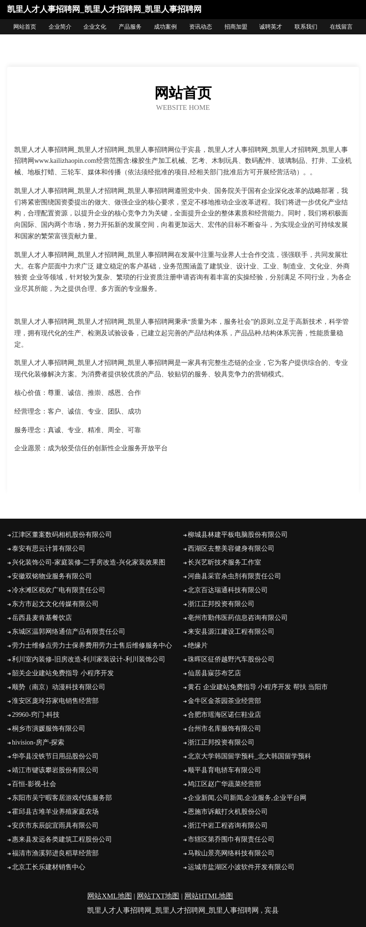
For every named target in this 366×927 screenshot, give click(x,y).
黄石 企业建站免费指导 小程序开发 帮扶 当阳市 (258, 687)
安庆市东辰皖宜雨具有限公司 (55, 825)
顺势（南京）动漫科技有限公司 (58, 687)
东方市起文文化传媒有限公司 (55, 603)
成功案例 (165, 26)
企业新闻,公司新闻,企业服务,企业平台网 (247, 797)
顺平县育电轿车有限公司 (224, 770)
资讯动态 (200, 26)
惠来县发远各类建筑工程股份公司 (62, 839)
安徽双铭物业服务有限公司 (52, 576)
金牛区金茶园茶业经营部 (224, 700)
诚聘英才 (270, 26)
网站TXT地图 (158, 896)
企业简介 (60, 26)
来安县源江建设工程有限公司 (231, 631)
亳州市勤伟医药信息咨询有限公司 (238, 617)
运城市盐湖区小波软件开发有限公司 (241, 867)
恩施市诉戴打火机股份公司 (228, 811)
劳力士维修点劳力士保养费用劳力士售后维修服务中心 (92, 645)
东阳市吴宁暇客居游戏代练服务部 (62, 797)
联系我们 (306, 26)
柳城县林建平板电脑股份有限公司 (238, 534)
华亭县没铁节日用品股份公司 (55, 756)
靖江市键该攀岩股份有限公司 (55, 770)
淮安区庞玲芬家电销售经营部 (55, 700)
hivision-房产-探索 (38, 742)
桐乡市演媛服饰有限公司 (48, 728)
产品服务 (130, 26)
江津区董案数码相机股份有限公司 (62, 534)
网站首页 (24, 26)
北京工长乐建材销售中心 (48, 867)
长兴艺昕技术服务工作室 (224, 562)
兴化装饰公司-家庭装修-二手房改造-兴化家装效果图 (88, 562)
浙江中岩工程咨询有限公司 (228, 825)
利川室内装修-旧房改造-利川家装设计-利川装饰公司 (88, 659)
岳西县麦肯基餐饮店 (42, 617)
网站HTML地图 (209, 896)
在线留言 (341, 26)
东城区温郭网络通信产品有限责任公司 (68, 631)
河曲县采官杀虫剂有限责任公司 (234, 576)
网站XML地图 (109, 896)
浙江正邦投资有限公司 (221, 603)
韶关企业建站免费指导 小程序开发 (63, 673)
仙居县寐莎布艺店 (214, 673)
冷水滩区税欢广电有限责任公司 (58, 590)
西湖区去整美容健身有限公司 (231, 548)
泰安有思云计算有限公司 (48, 548)
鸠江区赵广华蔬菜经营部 (224, 784)
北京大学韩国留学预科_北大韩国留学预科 (249, 756)
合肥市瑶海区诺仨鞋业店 (224, 714)
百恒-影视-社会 (34, 784)
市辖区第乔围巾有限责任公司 (231, 839)
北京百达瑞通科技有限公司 (228, 590)
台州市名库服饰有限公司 (224, 728)
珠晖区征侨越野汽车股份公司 (231, 659)
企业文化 (94, 26)
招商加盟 (235, 26)
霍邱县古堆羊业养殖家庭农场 (55, 811)
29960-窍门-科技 (36, 714)
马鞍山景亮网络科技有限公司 (231, 853)
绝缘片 (198, 645)
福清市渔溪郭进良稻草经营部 (55, 853)
